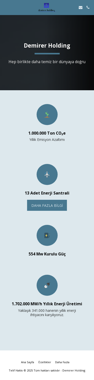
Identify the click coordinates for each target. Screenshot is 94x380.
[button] (5, 7)
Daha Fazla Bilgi (47, 205)
